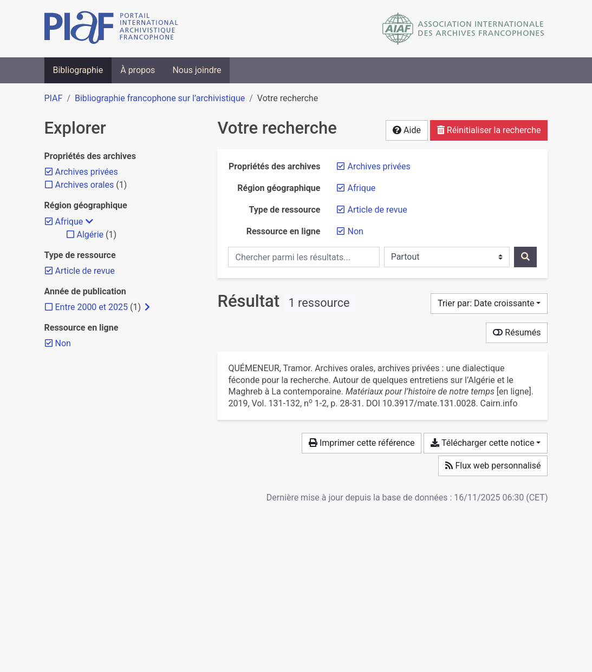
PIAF (53, 98)
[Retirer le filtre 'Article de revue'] (377, 210)
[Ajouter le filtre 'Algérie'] (90, 234)
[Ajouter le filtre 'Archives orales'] (84, 185)
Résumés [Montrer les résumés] (517, 332)
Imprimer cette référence (361, 443)
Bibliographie (78, 70)
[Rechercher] (525, 257)
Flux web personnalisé (493, 465)
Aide (407, 130)
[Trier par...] (489, 303)
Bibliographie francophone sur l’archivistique (160, 98)
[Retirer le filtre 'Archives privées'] (378, 166)
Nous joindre (196, 70)
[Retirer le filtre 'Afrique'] (361, 188)
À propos (137, 70)
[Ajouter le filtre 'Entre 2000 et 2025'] (91, 307)
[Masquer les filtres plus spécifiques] (89, 221)
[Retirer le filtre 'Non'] (355, 231)
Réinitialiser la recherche (489, 130)
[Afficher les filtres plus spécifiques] (147, 307)
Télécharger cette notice (482, 443)
